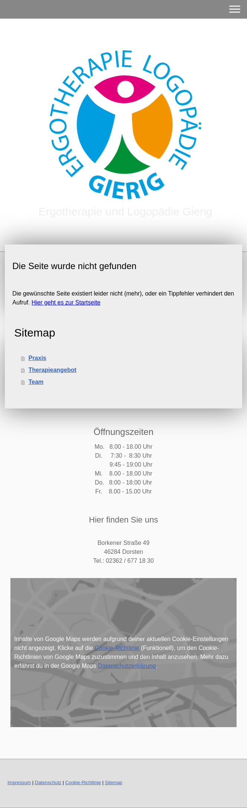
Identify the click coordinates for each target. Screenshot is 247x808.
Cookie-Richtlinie (116, 648)
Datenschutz (48, 782)
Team (36, 382)
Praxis (37, 358)
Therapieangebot (52, 370)
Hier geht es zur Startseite (66, 302)
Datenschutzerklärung (127, 666)
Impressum (19, 782)
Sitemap (113, 782)
